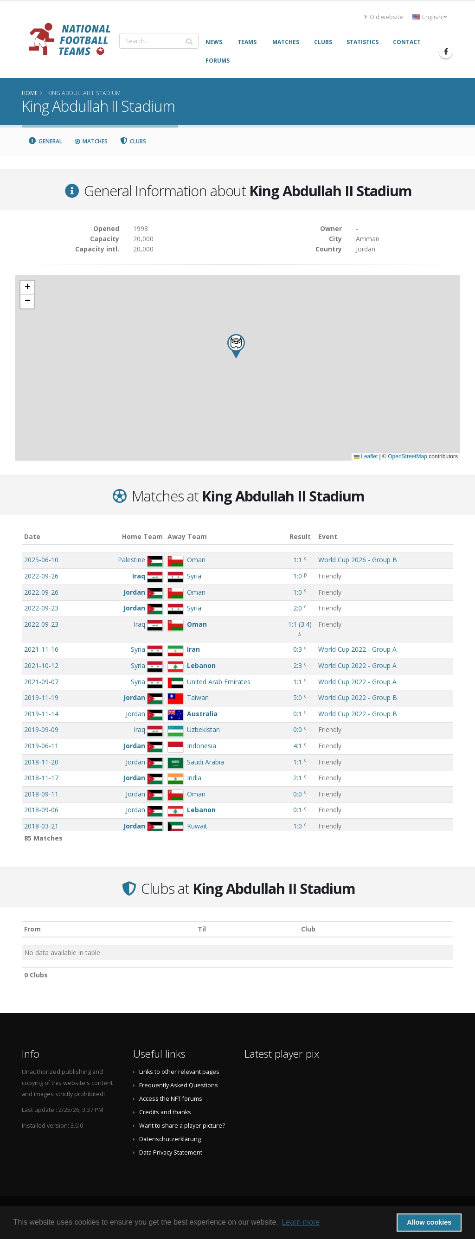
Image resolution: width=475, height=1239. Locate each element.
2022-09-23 (41, 607)
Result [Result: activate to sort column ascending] (300, 536)
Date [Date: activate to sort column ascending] (32, 536)
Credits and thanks (165, 1112)
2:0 (297, 607)
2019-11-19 (41, 697)
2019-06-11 (41, 745)
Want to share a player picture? (182, 1126)
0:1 (297, 713)
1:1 (297, 559)
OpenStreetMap (407, 456)
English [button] (429, 17)
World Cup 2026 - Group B (357, 559)
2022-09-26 (41, 575)
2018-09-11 (41, 794)
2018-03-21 (41, 826)
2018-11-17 (41, 777)
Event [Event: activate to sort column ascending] (327, 536)
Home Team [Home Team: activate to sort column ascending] (142, 536)
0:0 (297, 729)
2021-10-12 (41, 665)
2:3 (297, 665)
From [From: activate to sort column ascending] (32, 928)
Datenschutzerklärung (170, 1139)
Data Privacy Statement (170, 1152)
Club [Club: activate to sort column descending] (308, 928)
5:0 (297, 697)
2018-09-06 (41, 809)
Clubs (133, 141)
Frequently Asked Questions (178, 1085)
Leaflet (366, 456)
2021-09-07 (41, 681)
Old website (383, 17)
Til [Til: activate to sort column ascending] (202, 928)
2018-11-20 (41, 762)
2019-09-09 (41, 729)
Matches (91, 141)
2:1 (297, 777)
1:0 (297, 575)
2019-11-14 (41, 713)
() (300, 624)
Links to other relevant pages (179, 1072)
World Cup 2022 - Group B (357, 697)
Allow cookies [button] (429, 1222)
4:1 (297, 745)
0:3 (297, 649)
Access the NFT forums (170, 1099)
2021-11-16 (41, 649)
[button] (236, 346)
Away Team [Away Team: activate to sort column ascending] (187, 536)
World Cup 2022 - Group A (357, 649)
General (45, 141)
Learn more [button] (301, 1222)
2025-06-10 (41, 559)
